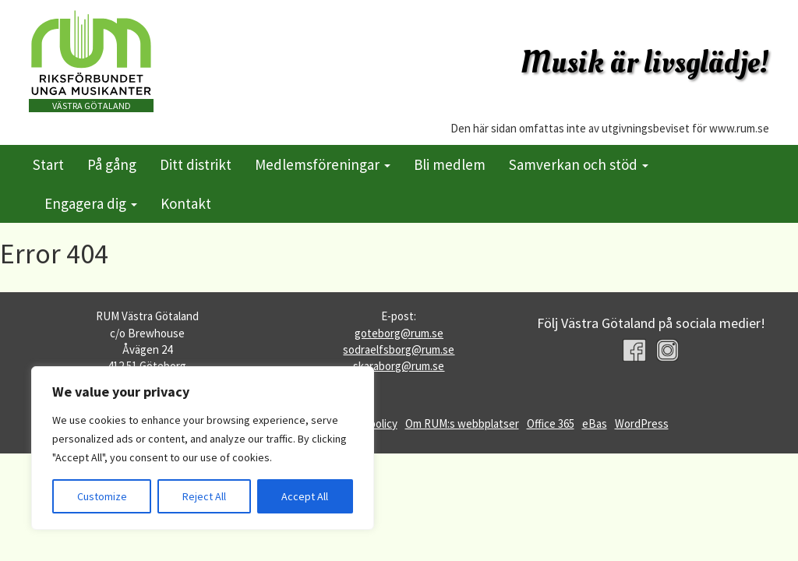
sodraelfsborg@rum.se (398, 349)
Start (48, 164)
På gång (111, 164)
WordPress (642, 423)
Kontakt (186, 203)
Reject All (204, 496)
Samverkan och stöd (578, 164)
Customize (102, 496)
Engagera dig (90, 203)
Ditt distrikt (195, 164)
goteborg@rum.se (399, 333)
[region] (202, 448)
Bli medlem (450, 164)
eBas (594, 423)
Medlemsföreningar (322, 164)
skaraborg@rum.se (398, 365)
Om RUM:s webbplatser (462, 423)
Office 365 (550, 423)
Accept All (304, 496)
